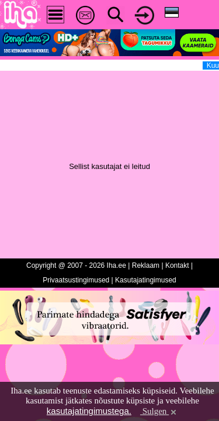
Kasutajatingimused (145, 280)
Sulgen (159, 411)
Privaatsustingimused (76, 280)
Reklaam (145, 265)
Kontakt (177, 265)
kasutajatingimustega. (89, 411)
